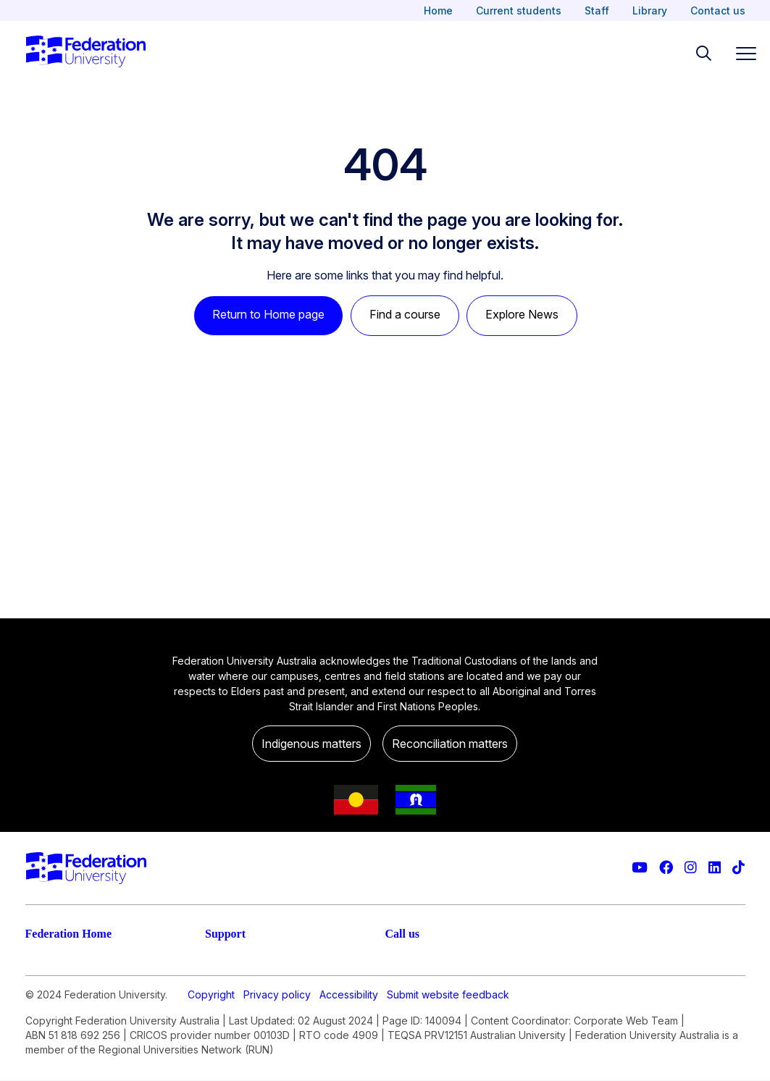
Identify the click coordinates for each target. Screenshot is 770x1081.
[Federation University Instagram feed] (691, 867)
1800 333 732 (424, 1073)
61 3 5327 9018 (427, 1026)
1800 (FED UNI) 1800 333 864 (467, 980)
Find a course (404, 314)
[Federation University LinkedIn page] (714, 867)
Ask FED (228, 1021)
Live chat (229, 963)
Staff (597, 10)
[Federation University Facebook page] (666, 867)
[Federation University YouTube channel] (640, 867)
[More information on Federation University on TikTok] (738, 867)
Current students (518, 10)
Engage (46, 1050)
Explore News (521, 314)
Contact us (717, 10)
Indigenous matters (311, 743)
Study (41, 963)
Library (649, 10)
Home (438, 10)
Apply (41, 992)
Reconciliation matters (450, 743)
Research (51, 1021)
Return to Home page (268, 314)
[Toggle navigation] (740, 53)
